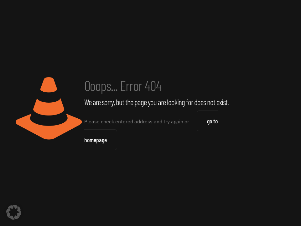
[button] (14, 212)
